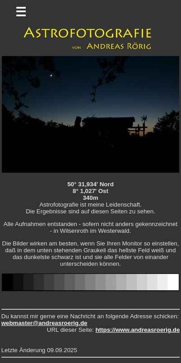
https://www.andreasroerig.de (137, 329)
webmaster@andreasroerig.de (44, 323)
